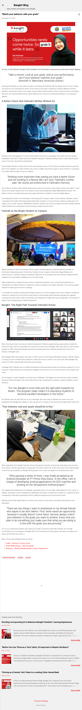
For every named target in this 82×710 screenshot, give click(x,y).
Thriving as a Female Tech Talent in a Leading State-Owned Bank (30, 672)
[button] (79, 14)
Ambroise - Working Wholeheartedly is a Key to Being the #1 (27, 548)
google (28, 558)
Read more (75, 640)
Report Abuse (41, 705)
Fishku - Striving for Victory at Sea (18, 543)
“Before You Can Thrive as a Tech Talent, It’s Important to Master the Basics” (35, 647)
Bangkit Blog (21, 5)
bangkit (20, 558)
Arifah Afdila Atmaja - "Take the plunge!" (20, 546)
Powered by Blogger (41, 701)
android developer (9, 558)
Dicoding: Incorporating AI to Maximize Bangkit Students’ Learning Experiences (37, 622)
